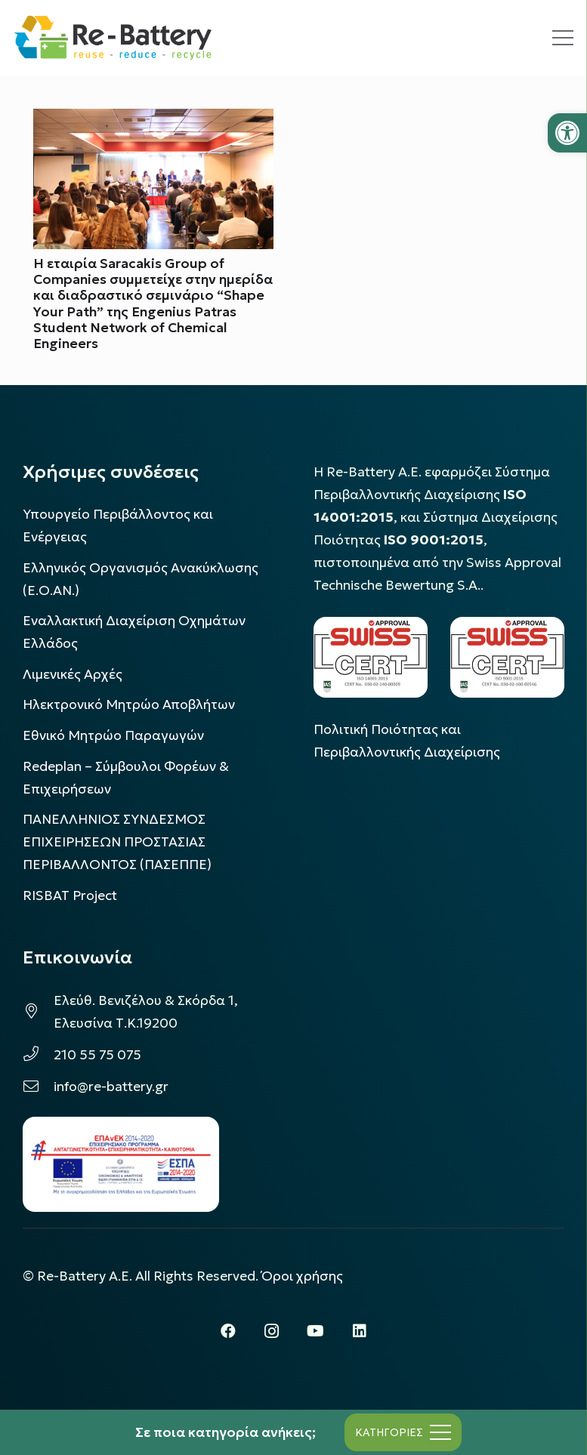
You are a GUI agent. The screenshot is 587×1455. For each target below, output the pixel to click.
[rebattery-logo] (113, 37)
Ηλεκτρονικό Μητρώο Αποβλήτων (129, 704)
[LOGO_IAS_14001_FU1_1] (371, 657)
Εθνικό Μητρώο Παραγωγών (113, 735)
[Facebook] (228, 1331)
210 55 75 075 (97, 1055)
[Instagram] (272, 1331)
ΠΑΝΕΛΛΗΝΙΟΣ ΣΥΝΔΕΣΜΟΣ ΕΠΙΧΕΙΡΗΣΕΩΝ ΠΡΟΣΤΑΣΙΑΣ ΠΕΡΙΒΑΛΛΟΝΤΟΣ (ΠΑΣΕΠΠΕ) (117, 842)
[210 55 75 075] (38, 1054)
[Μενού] (563, 38)
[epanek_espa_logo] (121, 1164)
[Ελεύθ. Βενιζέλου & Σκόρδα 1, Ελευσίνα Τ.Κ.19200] (38, 1011)
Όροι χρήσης (302, 1276)
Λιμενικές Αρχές (72, 674)
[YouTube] (316, 1331)
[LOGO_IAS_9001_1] (507, 657)
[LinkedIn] (359, 1331)
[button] (567, 133)
